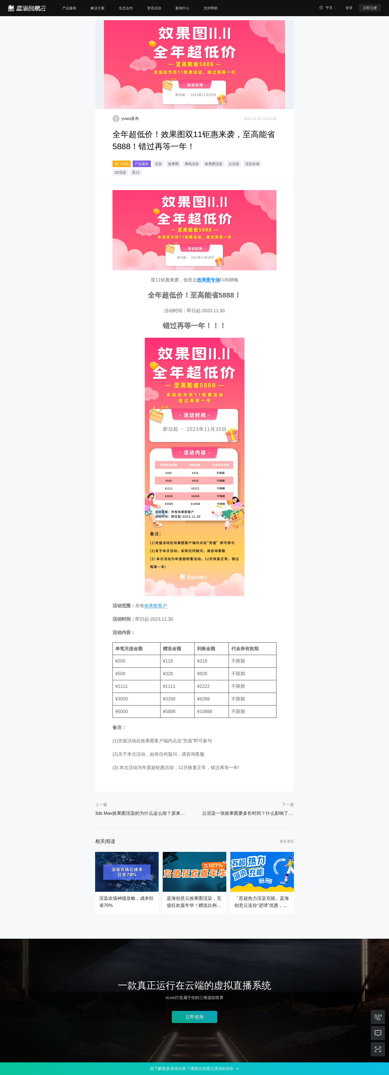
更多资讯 (287, 841)
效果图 (173, 164)
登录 (349, 8)
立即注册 (370, 8)
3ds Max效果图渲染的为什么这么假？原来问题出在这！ (141, 813)
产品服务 (142, 164)
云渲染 (234, 164)
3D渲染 (120, 172)
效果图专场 (208, 279)
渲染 (158, 164)
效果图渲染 (214, 164)
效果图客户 (155, 605)
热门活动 (122, 164)
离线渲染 (192, 164)
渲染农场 (252, 164)
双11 (136, 172)
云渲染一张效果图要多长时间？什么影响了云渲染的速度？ (248, 813)
